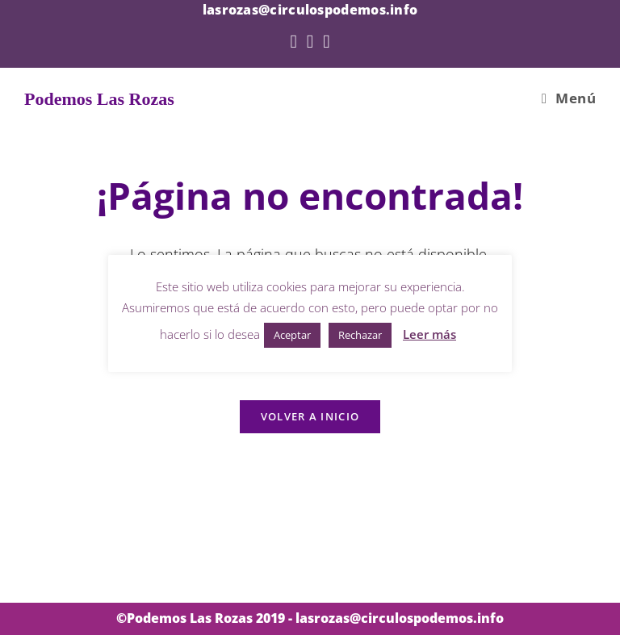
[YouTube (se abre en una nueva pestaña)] (326, 40)
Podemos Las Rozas (99, 99)
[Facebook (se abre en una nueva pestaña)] (310, 40)
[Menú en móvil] (569, 98)
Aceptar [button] (292, 335)
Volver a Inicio (310, 416)
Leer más (429, 334)
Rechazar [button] (360, 335)
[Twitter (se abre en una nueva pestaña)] (293, 40)
